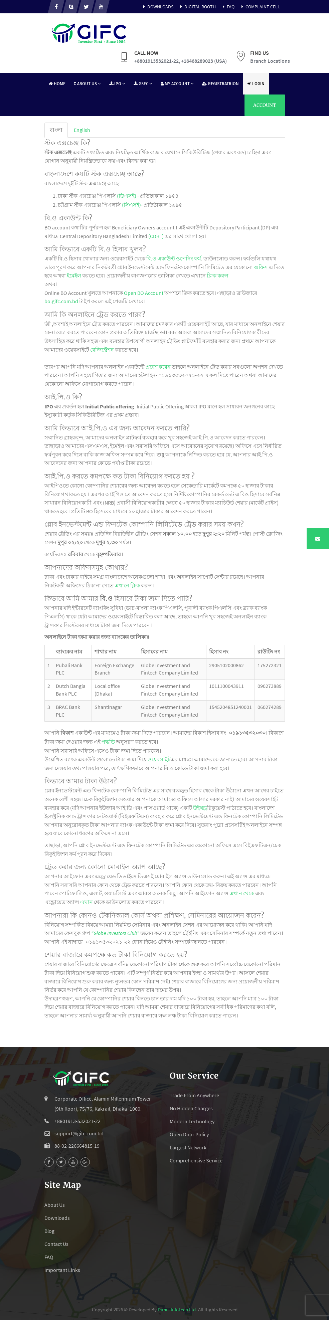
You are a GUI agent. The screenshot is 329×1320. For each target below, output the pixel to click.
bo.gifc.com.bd (61, 301)
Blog (49, 1231)
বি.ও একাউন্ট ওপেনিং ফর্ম (173, 258)
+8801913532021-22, (157, 60)
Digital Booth (197, 7)
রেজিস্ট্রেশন (102, 349)
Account (264, 105)
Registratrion (220, 83)
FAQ (227, 7)
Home (57, 83)
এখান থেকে (241, 893)
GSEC (143, 83)
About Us (87, 83)
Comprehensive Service (196, 1160)
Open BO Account (143, 293)
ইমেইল (74, 275)
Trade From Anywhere (194, 1095)
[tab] (56, 130)
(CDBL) (156, 236)
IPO (117, 83)
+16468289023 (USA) (204, 60)
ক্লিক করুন (217, 275)
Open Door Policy (189, 1134)
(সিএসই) (131, 204)
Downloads (157, 7)
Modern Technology (192, 1121)
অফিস (261, 267)
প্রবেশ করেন (158, 366)
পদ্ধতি (108, 741)
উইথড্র (200, 807)
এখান (86, 902)
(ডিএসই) (126, 195)
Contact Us (56, 1244)
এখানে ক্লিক (127, 585)
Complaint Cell (259, 7)
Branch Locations (270, 60)
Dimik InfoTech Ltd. (177, 1309)
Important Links (62, 1270)
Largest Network (188, 1147)
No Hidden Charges (191, 1108)
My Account (177, 83)
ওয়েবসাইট (159, 759)
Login (256, 83)
